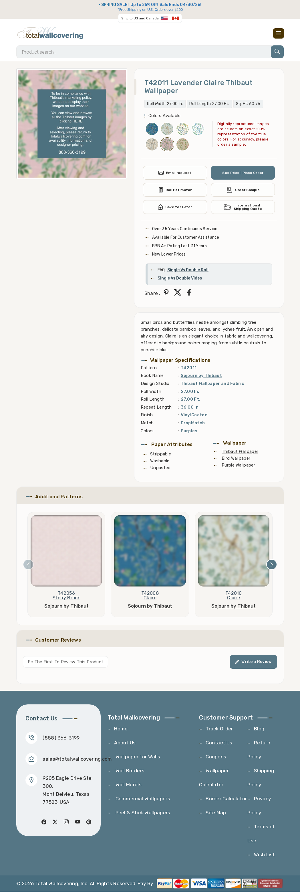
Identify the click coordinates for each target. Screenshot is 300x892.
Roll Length (152, 399)
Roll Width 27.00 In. (165, 104)
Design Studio (155, 383)
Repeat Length (156, 407)
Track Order (219, 729)
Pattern (149, 368)
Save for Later (175, 207)
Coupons (216, 757)
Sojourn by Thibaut (201, 375)
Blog (259, 729)
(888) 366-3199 (61, 738)
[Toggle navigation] (278, 33)
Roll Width (151, 391)
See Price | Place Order (243, 173)
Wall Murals (128, 785)
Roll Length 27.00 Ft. (209, 104)
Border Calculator (226, 799)
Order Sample (243, 190)
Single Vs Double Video (180, 278)
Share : (152, 294)
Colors (147, 431)
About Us (125, 743)
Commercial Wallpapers (142, 799)
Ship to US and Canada (140, 18)
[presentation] (28, 564)
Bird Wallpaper (236, 458)
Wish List (264, 855)
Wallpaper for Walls (137, 757)
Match (147, 423)
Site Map (216, 813)
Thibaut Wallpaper (240, 451)
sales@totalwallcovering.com (77, 759)
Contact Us (219, 743)
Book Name (152, 375)
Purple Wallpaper (238, 465)
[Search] (149, 52)
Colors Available (164, 115)
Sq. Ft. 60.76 (248, 104)
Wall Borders (129, 771)
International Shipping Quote (243, 207)
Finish (147, 415)
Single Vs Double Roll (187, 270)
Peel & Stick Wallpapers (142, 813)
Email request (174, 173)
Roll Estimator (175, 190)
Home (121, 729)
